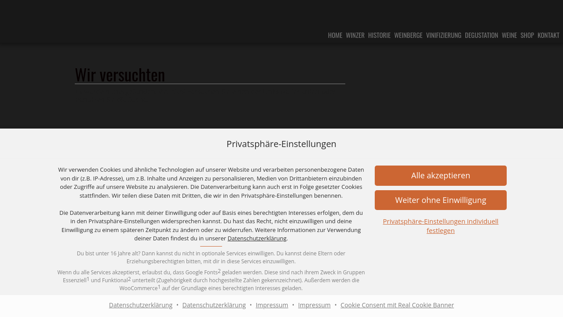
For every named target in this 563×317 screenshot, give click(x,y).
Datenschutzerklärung (256, 238)
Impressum (272, 305)
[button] (441, 175)
